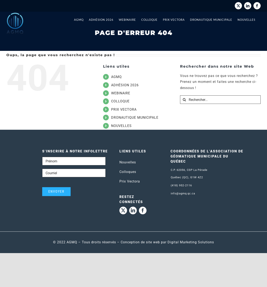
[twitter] (123, 210)
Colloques (127, 172)
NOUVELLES (121, 126)
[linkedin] (133, 210)
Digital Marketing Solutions (191, 242)
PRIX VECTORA (124, 109)
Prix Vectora (129, 181)
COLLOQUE (120, 101)
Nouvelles (127, 162)
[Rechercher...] (220, 99)
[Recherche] (184, 99)
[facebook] (143, 210)
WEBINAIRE (120, 93)
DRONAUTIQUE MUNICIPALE (134, 118)
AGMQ (116, 77)
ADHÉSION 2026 (125, 85)
